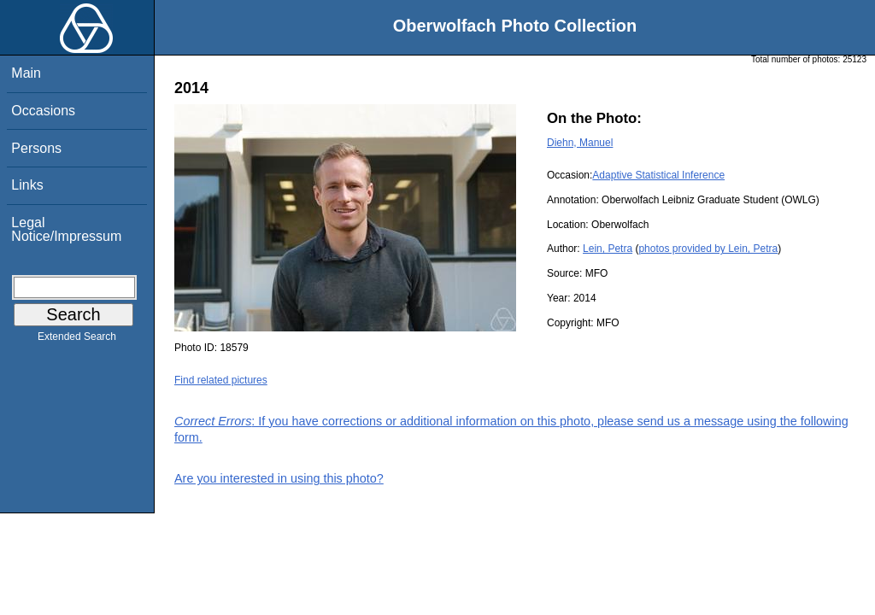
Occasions (43, 110)
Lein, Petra (607, 249)
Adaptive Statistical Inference (658, 175)
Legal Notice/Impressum (66, 229)
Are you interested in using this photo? (279, 478)
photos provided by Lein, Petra (708, 249)
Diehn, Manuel (580, 143)
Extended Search (77, 340)
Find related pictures (220, 380)
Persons (36, 148)
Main (26, 73)
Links (27, 185)
